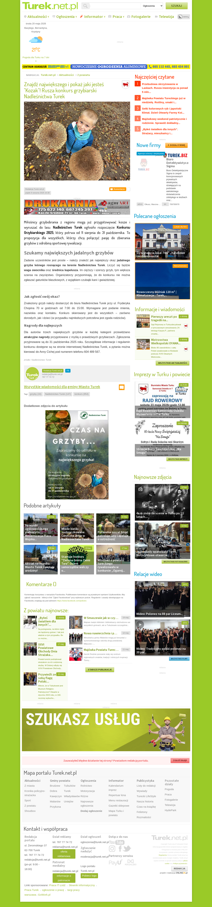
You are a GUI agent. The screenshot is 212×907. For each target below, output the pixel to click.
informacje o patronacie (64, 878)
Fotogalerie (140, 16)
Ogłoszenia (65, 16)
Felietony (142, 811)
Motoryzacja (88, 790)
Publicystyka (145, 781)
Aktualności (37, 16)
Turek (67, 790)
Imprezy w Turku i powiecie (162, 374)
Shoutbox (30, 810)
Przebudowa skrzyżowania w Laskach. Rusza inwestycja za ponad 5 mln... (165, 88)
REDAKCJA (179, 868)
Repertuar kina (117, 795)
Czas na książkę (146, 806)
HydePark (170, 810)
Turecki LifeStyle (146, 796)
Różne (84, 796)
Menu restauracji (118, 800)
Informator (93, 16)
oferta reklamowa (64, 854)
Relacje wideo (148, 573)
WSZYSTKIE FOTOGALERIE (175, 561)
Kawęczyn (56, 796)
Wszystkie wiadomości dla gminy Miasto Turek (62, 386)
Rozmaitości (144, 817)
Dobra (53, 790)
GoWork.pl (44, 894)
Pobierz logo (89, 875)
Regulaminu (163, 855)
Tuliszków (69, 785)
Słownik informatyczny (82, 885)
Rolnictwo (86, 785)
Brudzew (55, 785)
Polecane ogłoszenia (155, 215)
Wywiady (142, 790)
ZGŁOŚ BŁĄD (180, 760)
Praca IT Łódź (57, 885)
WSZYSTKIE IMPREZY (177, 459)
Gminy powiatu (60, 781)
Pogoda (169, 789)
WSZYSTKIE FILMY (179, 658)
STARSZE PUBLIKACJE (100, 669)
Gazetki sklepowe (119, 805)
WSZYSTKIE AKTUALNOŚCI (172, 362)
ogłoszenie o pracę (53, 889)
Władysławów (72, 796)
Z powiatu (83, 75)
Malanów (55, 801)
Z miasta (30, 785)
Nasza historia (145, 801)
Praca (117, 16)
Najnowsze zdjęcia (152, 476)
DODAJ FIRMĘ (177, 145)
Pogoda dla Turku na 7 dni (36, 59)
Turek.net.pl (48, 75)
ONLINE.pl (182, 873)
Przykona (55, 806)
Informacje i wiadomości (160, 309)
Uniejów (68, 801)
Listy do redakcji (146, 785)
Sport (28, 800)
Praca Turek (32, 889)
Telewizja (166, 16)
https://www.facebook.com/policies (71, 601)
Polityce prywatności (180, 863)
